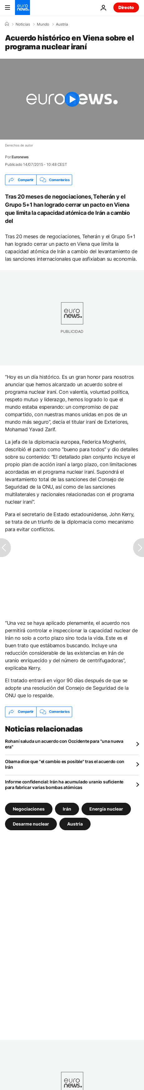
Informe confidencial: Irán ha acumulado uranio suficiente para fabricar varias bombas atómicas (64, 784)
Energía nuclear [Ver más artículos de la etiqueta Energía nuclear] (106, 808)
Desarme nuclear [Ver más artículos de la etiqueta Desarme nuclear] (31, 823)
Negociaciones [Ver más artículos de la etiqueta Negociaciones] (29, 808)
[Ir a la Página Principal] (22, 7)
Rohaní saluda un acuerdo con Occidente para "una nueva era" (64, 743)
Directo (126, 7)
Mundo (43, 24)
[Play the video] (72, 99)
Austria (62, 24)
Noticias (23, 24)
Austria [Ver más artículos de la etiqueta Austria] (75, 823)
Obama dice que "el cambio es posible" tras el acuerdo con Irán (64, 764)
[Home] (7, 24)
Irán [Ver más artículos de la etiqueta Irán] (67, 808)
